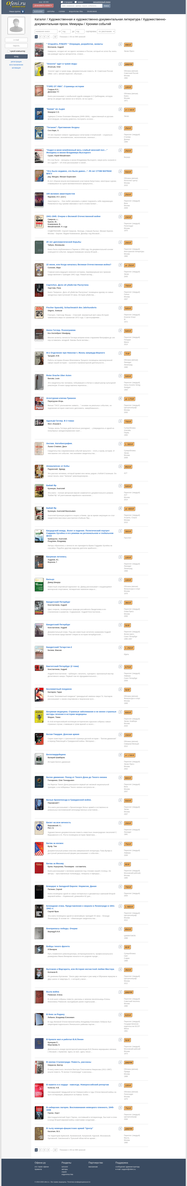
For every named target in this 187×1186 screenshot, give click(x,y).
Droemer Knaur (130, 317)
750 (128, 844)
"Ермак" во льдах (55, 109)
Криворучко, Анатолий (57, 539)
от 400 (129, 508)
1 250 (129, 648)
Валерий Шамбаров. (56, 757)
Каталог (38, 11)
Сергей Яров (53, 911)
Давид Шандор (54, 582)
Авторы (51, 11)
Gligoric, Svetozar (55, 311)
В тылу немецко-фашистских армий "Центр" (69, 1128)
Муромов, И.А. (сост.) (57, 197)
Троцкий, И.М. (54, 356)
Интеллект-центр (131, 181)
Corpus (134, 518)
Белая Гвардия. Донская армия (62, 734)
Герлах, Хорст (54, 1113)
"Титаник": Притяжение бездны (63, 127)
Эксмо (126, 116)
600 (128, 712)
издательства (67, 1174)
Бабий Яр (51, 485)
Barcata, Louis (54, 378)
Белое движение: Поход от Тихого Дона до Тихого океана (76, 777)
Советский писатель (132, 1001)
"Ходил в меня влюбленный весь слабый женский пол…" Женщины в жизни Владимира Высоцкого (77, 151)
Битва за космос (55, 843)
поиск (106, 6)
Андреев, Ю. (53, 560)
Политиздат (128, 226)
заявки (79, 2)
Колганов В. (53, 972)
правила (38, 1169)
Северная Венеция (131, 744)
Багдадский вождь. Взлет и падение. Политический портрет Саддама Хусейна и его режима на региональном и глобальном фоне (79, 533)
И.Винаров (52, 949)
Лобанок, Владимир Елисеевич (61, 1017)
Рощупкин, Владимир (57, 541)
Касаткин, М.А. (54, 1131)
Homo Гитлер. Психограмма (61, 330)
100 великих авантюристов (60, 193)
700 (128, 285)
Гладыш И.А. (53, 89)
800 (128, 778)
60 (127, 864)
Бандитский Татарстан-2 (59, 647)
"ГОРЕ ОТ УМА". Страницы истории (65, 86)
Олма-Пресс (129, 612)
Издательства (76, 11)
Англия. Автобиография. (59, 443)
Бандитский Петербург (58, 602)
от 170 (129, 399)
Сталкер (127, 137)
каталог (65, 1167)
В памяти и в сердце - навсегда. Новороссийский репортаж (77, 1084)
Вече (126, 203)
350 (128, 970)
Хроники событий (98, 24)
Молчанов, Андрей (56, 47)
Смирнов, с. (53, 219)
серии (64, 1172)
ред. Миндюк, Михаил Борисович (62, 177)
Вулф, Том (52, 846)
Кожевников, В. (54, 224)
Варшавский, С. (54, 825)
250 (128, 128)
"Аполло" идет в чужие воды (61, 63)
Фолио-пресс (129, 634)
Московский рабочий (132, 1049)
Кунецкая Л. (53, 1042)
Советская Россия (131, 73)
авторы (65, 1169)
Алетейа (127, 430)
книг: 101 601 (44, 2)
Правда (127, 1072)
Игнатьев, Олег (54, 67)
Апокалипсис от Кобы (57, 466)
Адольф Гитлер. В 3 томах (60, 421)
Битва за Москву (55, 863)
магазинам (93, 1167)
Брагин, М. (52, 222)
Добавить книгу (43, 6)
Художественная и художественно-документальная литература (94, 19)
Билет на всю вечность (58, 822)
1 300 (129, 444)
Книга (126, 96)
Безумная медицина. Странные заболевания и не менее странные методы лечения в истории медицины (81, 712)
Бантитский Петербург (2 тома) (62, 666)
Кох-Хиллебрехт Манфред (59, 333)
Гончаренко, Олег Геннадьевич (61, 780)
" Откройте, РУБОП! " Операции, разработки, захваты (74, 44)
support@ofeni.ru (129, 1169)
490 (128, 44)
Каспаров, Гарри (55, 692)
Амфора (127, 676)
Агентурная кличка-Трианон (61, 398)
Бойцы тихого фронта (58, 946)
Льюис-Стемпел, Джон (57, 446)
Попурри (127, 340)
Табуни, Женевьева (56, 245)
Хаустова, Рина (54, 288)
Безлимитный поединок (59, 689)
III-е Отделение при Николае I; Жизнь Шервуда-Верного (75, 353)
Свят (126, 956)
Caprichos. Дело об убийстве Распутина (67, 285)
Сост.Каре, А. (53, 130)
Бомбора (133, 721)
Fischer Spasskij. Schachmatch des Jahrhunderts (71, 307)
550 (128, 172)
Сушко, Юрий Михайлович (59, 156)
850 (128, 466)
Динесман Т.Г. (54, 92)
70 (127, 353)
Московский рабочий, (132, 873)
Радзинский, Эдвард (56, 469)
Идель (126, 654)
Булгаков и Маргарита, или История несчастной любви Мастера (80, 969)
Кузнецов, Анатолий (56, 488)
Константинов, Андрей (57, 605)
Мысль (126, 1138)
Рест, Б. (51, 828)
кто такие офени (42, 1167)
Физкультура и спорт (132, 589)
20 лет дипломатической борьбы (63, 242)
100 (128, 87)
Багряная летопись (56, 556)
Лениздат (127, 362)
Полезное (92, 11)
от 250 (129, 265)
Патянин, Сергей (55, 889)
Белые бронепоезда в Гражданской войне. (69, 800)
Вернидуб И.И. (54, 932)
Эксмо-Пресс (129, 51)
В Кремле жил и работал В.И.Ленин (65, 1039)
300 (128, 531)
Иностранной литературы (134, 252)
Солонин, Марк (54, 268)
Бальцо (50, 579)
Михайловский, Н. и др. (58, 227)
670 (128, 667)
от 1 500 (129, 755)
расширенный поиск (101, 2)
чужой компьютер (16, 51)
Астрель (127, 518)
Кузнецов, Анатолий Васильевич (62, 511)
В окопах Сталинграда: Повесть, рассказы (68, 1062)
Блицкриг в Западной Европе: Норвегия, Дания (71, 886)
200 (128, 242)
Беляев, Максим (55, 650)
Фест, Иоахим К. (55, 424)
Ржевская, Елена (55, 995)
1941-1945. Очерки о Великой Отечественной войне (73, 216)
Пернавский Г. (54, 803)
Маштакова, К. (54, 1045)
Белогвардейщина (56, 754)
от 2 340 (129, 110)
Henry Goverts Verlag (132, 385)
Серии (62, 11)
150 (128, 217)
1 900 (129, 906)
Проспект (127, 538)
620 (128, 1015)
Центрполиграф (130, 408)
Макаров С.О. (54, 112)
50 (127, 625)
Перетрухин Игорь (55, 401)
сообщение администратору (127, 1167)
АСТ (125, 473)
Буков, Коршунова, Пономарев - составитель (67, 866)
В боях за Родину (55, 1014)
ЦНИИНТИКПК (130, 936)
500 (128, 308)
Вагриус (127, 157)
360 (128, 602)
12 (55, 37)
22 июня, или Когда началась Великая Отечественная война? (78, 264)
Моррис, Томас (54, 717)
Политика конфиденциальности (78, 1182)
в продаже (66, 2)
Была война (52, 991)
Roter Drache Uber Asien (58, 375)
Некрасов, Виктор (55, 1065)
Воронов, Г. (52, 562)
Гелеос (126, 294)
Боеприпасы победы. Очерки (62, 928)
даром (128, 64)
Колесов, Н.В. (54, 1088)
